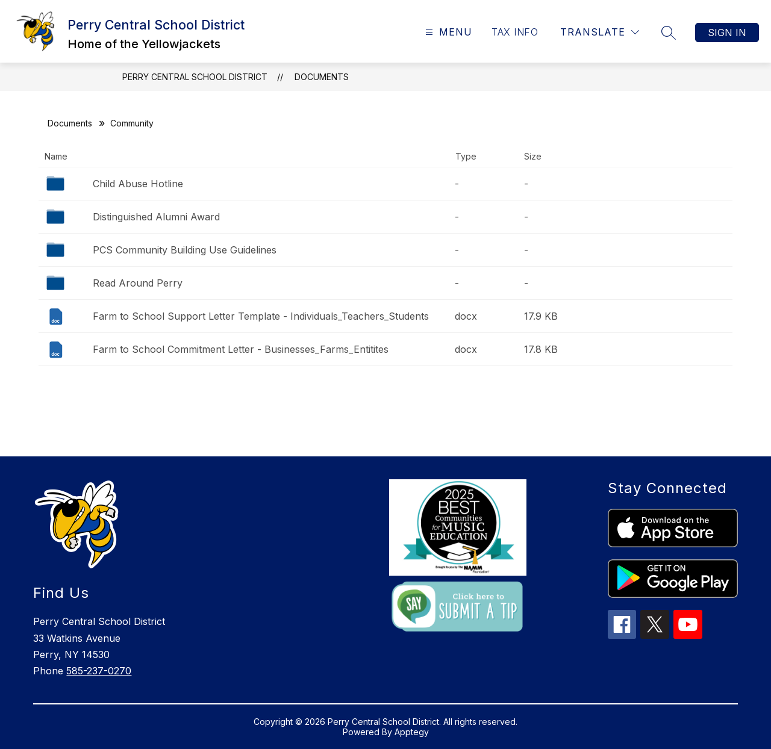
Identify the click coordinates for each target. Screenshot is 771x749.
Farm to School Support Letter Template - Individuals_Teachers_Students (261, 316)
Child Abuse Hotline (138, 184)
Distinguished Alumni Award (156, 217)
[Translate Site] (599, 32)
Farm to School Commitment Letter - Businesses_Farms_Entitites (241, 349)
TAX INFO (515, 32)
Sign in (727, 32)
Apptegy (412, 732)
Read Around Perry (138, 283)
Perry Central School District (194, 77)
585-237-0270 (98, 671)
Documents (322, 77)
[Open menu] (447, 32)
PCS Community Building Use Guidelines (184, 250)
